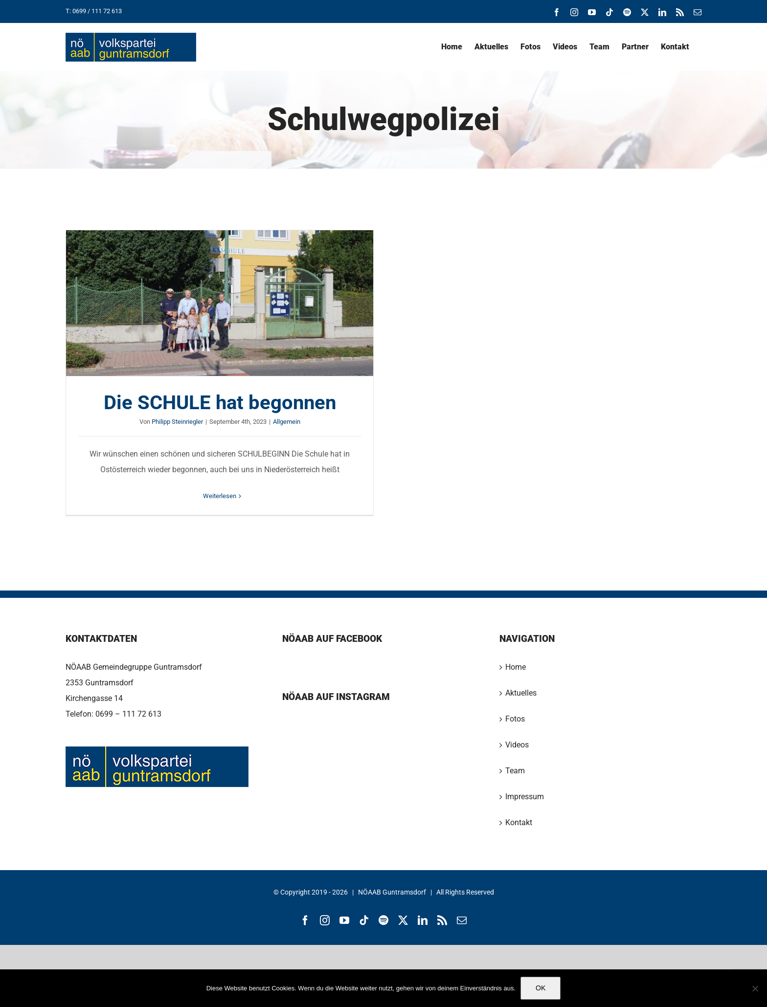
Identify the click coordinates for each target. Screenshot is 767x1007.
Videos (517, 744)
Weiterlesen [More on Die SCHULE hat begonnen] (219, 496)
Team (515, 770)
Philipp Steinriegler (177, 421)
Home (515, 667)
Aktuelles (521, 693)
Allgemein (286, 421)
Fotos (515, 718)
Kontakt (518, 822)
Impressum (524, 796)
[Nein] (755, 988)
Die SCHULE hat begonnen (220, 402)
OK (540, 988)
